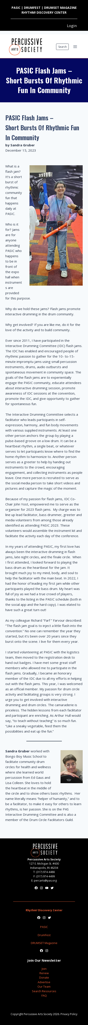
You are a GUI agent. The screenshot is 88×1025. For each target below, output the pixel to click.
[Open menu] (75, 46)
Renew (44, 973)
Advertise (44, 982)
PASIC (16, 8)
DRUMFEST (32, 8)
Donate (44, 977)
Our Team (44, 986)
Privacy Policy (69, 1014)
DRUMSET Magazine (44, 943)
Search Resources (44, 991)
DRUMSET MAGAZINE (60, 8)
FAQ (44, 995)
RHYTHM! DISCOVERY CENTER (44, 12)
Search (62, 47)
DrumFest (44, 935)
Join (44, 969)
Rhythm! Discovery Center (44, 910)
